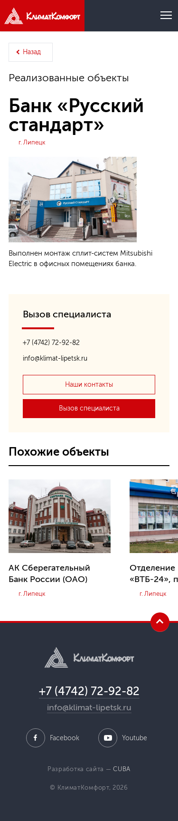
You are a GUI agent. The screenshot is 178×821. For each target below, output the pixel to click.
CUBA (122, 769)
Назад (32, 52)
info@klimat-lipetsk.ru (55, 358)
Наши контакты (89, 385)
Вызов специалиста (89, 408)
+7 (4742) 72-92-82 (51, 343)
